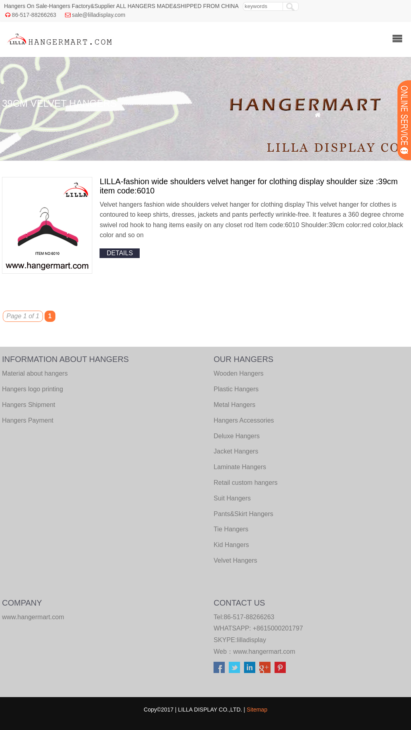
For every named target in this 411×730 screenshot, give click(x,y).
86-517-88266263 (34, 15)
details (120, 253)
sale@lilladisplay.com (98, 15)
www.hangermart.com (264, 651)
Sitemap (257, 709)
